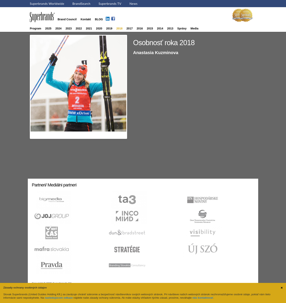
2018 (119, 28)
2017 (130, 28)
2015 (150, 28)
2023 (69, 28)
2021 (89, 28)
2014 (160, 28)
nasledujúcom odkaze (59, 297)
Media (194, 28)
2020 (99, 28)
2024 (58, 28)
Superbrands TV (110, 3)
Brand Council (67, 19)
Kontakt (86, 19)
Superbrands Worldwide (47, 3)
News (133, 3)
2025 (48, 28)
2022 (79, 28)
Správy (182, 28)
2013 (170, 28)
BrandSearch (81, 3)
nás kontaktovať (202, 297)
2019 (109, 28)
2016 (140, 28)
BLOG (99, 19)
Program (35, 28)
